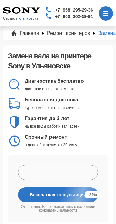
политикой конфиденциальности (67, 208)
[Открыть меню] (106, 13)
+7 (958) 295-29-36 (74, 9)
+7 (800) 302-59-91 (74, 16)
